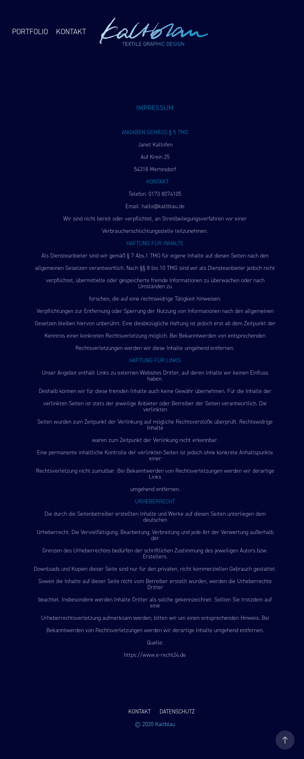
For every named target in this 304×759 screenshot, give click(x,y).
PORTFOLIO (30, 31)
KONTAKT (71, 31)
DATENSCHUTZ (177, 711)
